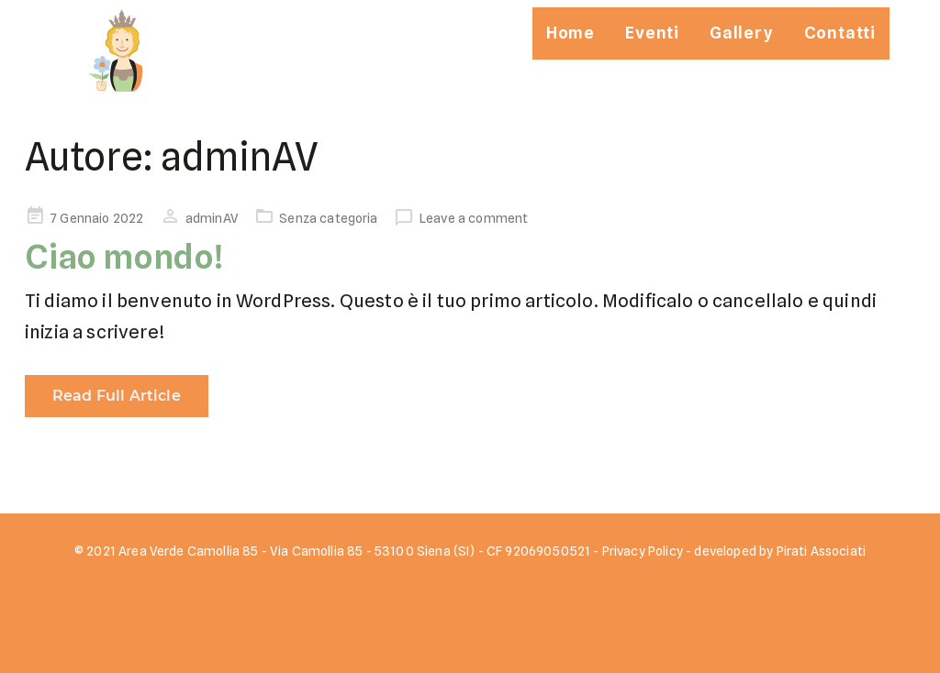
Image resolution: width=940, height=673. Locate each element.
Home (570, 32)
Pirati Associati (822, 551)
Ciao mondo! (124, 257)
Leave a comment (474, 218)
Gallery (742, 32)
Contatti (840, 32)
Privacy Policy (642, 551)
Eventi (652, 32)
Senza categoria (328, 218)
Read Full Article (116, 395)
